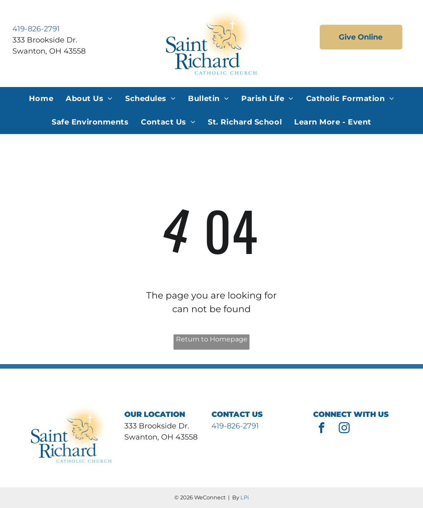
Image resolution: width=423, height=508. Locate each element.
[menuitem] (41, 99)
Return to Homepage (211, 339)
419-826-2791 (36, 28)
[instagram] (344, 429)
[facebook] (321, 429)
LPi (244, 497)
